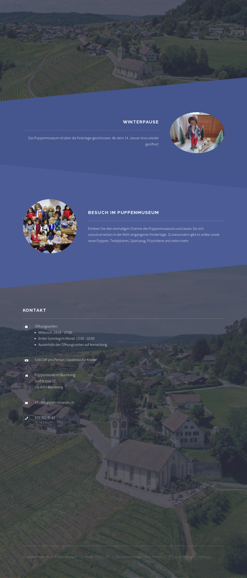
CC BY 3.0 (170, 557)
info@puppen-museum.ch (54, 402)
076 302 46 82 (45, 417)
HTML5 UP (102, 557)
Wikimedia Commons (197, 557)
